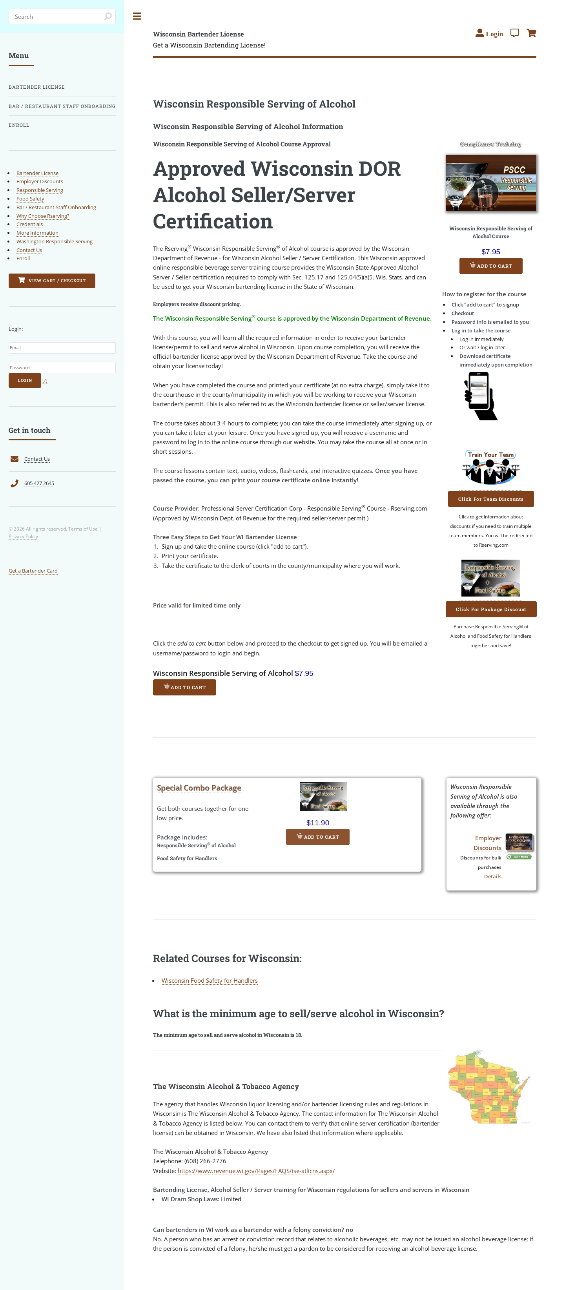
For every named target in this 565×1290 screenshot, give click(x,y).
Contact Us (29, 250)
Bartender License (37, 87)
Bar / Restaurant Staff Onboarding (62, 106)
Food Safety (30, 198)
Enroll (19, 125)
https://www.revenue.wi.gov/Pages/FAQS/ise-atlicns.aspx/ (256, 1171)
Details (492, 876)
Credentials (29, 224)
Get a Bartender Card (33, 570)
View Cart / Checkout (52, 280)
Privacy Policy (23, 536)
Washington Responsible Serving (54, 241)
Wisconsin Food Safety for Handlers (210, 980)
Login (25, 380)
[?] (44, 380)
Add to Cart (491, 265)
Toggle (137, 16)
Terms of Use (83, 528)
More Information (37, 232)
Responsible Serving (39, 189)
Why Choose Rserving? (42, 215)
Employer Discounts (39, 181)
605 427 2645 (39, 483)
